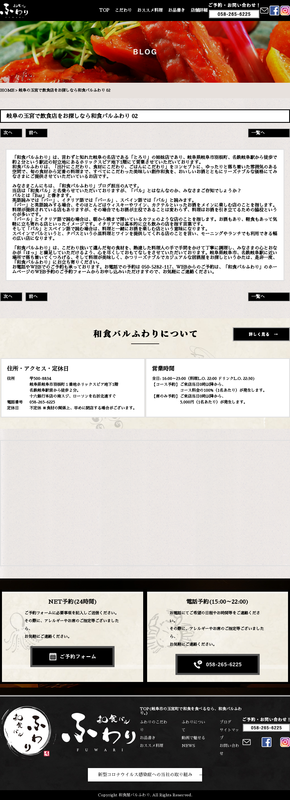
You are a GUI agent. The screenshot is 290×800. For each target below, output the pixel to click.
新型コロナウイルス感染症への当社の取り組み (145, 775)
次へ (7, 133)
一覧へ (258, 133)
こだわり (123, 10)
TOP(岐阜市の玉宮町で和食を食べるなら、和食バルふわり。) (191, 711)
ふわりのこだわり (153, 726)
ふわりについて (193, 726)
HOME (7, 90)
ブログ (225, 722)
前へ (33, 133)
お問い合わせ (229, 749)
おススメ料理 (150, 10)
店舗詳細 (199, 10)
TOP (104, 10)
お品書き (176, 10)
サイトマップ (229, 734)
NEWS (188, 746)
